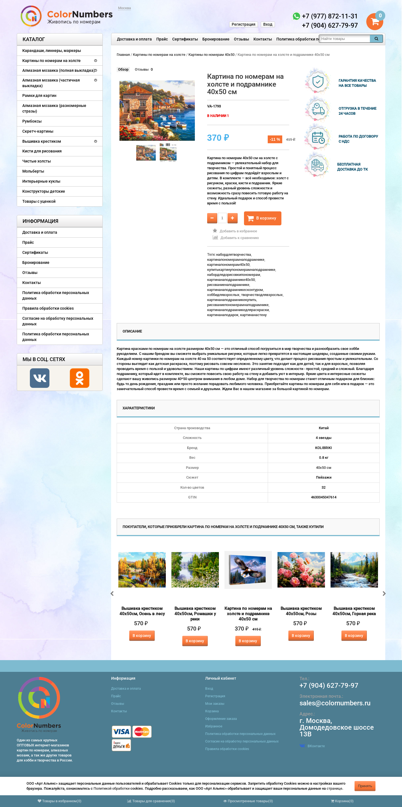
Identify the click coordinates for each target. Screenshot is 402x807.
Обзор (123, 69)
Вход (267, 24)
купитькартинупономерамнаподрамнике (241, 270)
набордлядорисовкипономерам (233, 275)
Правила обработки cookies (48, 308)
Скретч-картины (37, 131)
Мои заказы (214, 704)
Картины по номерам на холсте (51, 60)
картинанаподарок (222, 315)
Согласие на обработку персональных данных (57, 321)
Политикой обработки (112, 788)
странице (334, 788)
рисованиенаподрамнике (228, 285)
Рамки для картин (39, 95)
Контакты (262, 39)
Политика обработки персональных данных (317, 39)
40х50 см (323, 467)
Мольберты (33, 171)
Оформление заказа (221, 719)
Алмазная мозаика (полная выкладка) (58, 70)
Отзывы (241, 39)
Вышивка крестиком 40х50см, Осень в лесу (142, 611)
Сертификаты (185, 39)
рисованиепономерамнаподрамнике (238, 305)
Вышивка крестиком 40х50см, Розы (301, 611)
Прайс (162, 39)
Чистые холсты (36, 161)
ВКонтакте (312, 746)
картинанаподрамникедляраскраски (238, 310)
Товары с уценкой (39, 201)
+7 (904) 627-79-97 (329, 685)
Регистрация (243, 24)
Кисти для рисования (42, 151)
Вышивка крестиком (41, 141)
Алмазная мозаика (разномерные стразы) (54, 108)
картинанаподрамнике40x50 (231, 280)
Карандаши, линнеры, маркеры (51, 50)
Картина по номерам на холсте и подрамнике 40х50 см (248, 614)
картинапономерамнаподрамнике (235, 259)
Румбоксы (32, 121)
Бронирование (215, 39)
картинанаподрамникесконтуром (235, 290)
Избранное (213, 726)
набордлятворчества (233, 254)
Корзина (212, 711)
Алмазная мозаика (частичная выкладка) (51, 83)
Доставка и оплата (134, 39)
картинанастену (253, 315)
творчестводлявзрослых (262, 295)
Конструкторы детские (43, 191)
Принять (365, 786)
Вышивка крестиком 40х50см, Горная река (354, 611)
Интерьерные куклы (41, 181)
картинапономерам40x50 (228, 264)
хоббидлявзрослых (223, 295)
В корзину (261, 218)
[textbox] (344, 38)
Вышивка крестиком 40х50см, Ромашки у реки (195, 614)
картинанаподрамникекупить (231, 300)
